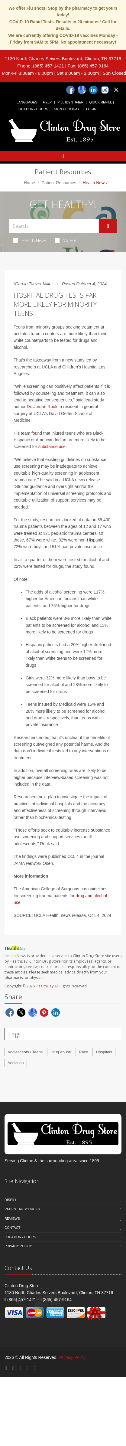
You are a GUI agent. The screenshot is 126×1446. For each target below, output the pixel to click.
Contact (12, 1227)
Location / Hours (32, 109)
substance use (52, 446)
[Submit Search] (108, 226)
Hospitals (104, 1052)
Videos (66, 240)
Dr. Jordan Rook (42, 406)
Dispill (11, 1200)
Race (83, 1052)
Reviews (12, 1218)
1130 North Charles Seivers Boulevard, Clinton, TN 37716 (63, 58)
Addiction (16, 1063)
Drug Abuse (60, 1052)
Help (47, 102)
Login (91, 109)
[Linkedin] (93, 90)
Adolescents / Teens (25, 1052)
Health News (30, 240)
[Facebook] (70, 90)
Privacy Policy (18, 1246)
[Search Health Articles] (54, 226)
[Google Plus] (13, 1368)
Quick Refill (100, 102)
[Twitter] (116, 90)
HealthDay (44, 986)
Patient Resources (59, 182)
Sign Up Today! (67, 109)
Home (29, 182)
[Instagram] (105, 90)
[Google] (82, 90)
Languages (27, 102)
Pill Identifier (70, 102)
